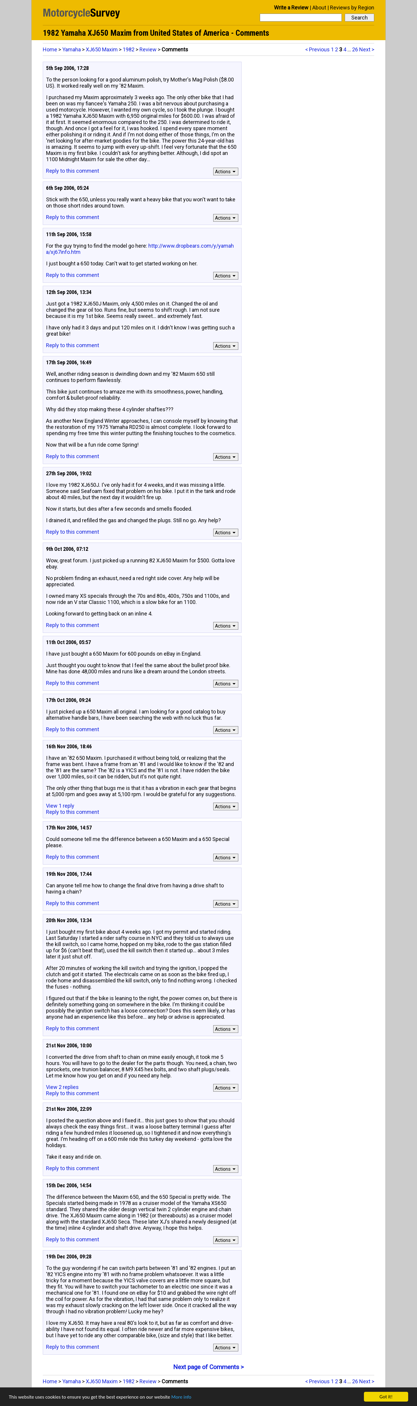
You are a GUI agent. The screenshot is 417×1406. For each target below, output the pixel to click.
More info (181, 1397)
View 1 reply (60, 806)
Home (50, 49)
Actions (226, 171)
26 (355, 49)
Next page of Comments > (208, 1367)
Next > (366, 49)
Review (148, 49)
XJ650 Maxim (102, 49)
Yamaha (71, 49)
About (319, 7)
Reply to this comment (72, 171)
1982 (128, 49)
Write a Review (291, 7)
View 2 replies (62, 1087)
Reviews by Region (352, 7)
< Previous (317, 49)
